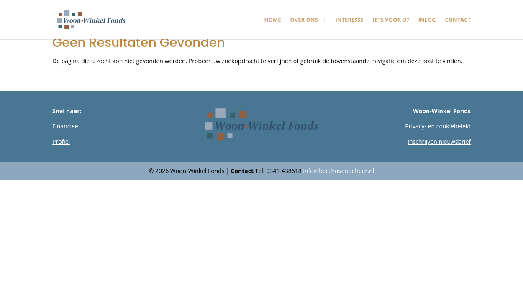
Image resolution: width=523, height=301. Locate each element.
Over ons (304, 20)
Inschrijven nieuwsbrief (439, 141)
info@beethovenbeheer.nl (338, 171)
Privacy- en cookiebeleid (438, 126)
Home (272, 20)
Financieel (65, 126)
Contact (458, 20)
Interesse (350, 20)
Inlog (427, 20)
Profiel (61, 141)
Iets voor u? (391, 20)
